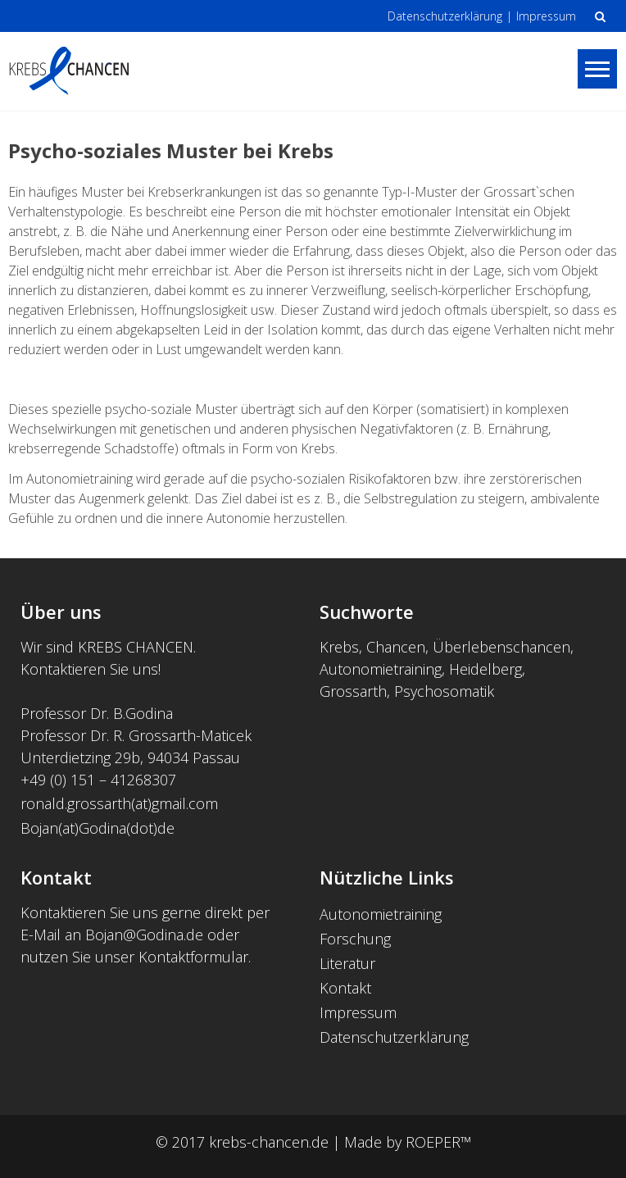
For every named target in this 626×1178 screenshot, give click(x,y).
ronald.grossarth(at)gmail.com (121, 803)
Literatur (347, 963)
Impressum (546, 16)
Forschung (355, 938)
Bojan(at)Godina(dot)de (97, 828)
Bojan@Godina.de (144, 934)
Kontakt (345, 988)
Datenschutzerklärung (445, 16)
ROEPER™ (438, 1142)
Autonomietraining (381, 914)
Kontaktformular (193, 957)
